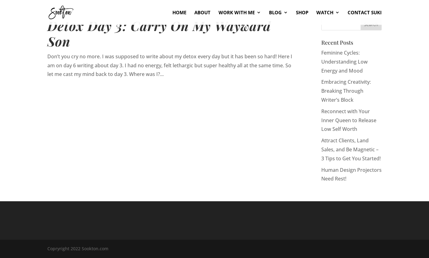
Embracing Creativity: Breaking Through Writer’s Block (346, 90)
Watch (324, 13)
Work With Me (237, 13)
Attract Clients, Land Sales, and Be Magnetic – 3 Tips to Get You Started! (351, 149)
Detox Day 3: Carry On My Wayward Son (159, 33)
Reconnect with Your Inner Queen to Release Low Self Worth (348, 120)
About (202, 13)
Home (179, 13)
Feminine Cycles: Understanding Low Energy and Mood (344, 61)
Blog (275, 13)
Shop (302, 13)
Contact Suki (365, 13)
